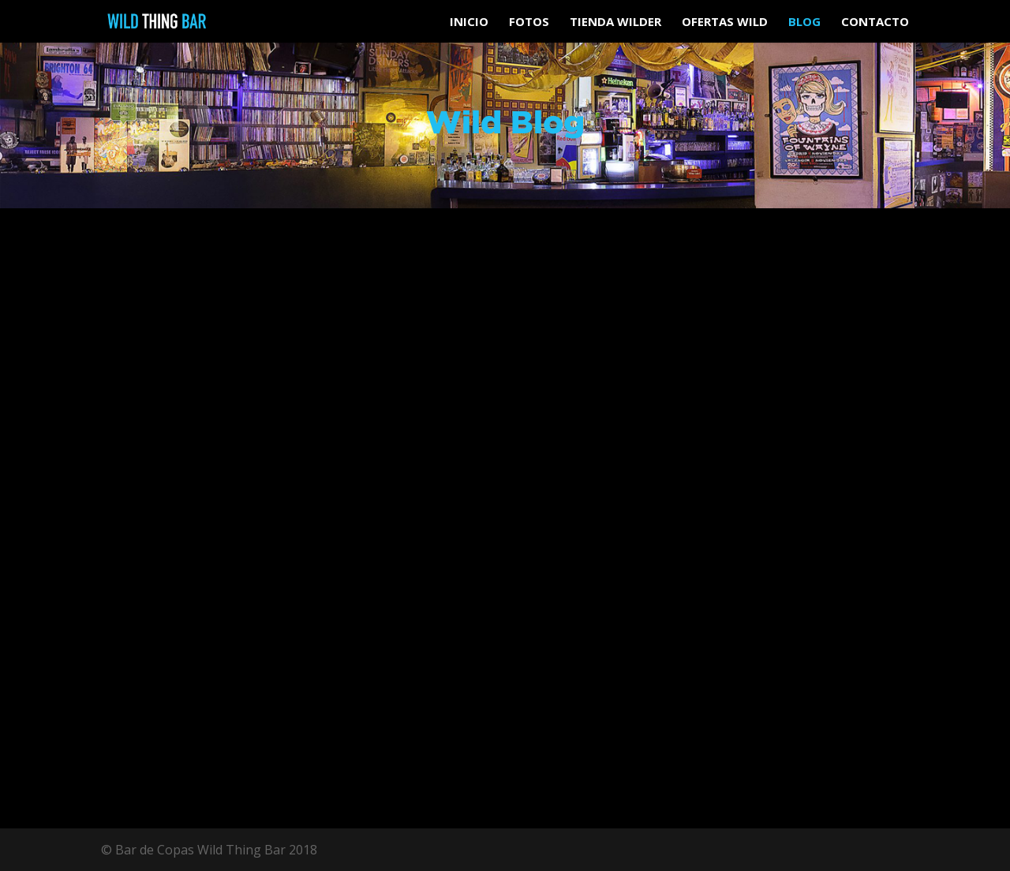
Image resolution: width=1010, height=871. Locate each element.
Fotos (529, 22)
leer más (145, 699)
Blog (804, 22)
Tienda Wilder (615, 22)
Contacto (875, 22)
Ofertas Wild (725, 22)
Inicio (469, 22)
